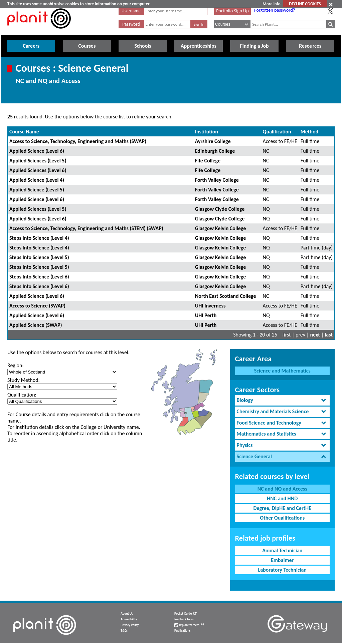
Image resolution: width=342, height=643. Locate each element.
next (315, 335)
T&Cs (124, 631)
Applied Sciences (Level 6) (37, 170)
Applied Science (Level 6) (36, 151)
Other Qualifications (282, 518)
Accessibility (129, 619)
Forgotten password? (274, 10)
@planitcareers (189, 625)
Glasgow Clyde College (219, 209)
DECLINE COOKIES (305, 3)
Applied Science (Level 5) (36, 189)
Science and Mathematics (282, 371)
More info (271, 3)
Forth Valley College (217, 180)
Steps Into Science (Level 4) (39, 238)
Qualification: (21, 395)
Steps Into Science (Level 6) (39, 276)
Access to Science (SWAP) (37, 305)
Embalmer (282, 560)
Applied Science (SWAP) (35, 325)
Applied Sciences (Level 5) (37, 160)
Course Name (24, 131)
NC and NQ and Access (282, 489)
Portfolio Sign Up (232, 11)
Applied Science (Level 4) (36, 180)
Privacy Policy (130, 625)
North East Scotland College (225, 296)
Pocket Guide (185, 614)
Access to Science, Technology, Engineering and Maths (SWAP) (77, 141)
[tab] (282, 400)
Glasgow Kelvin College (220, 228)
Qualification (277, 131)
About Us (127, 614)
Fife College (207, 160)
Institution (206, 131)
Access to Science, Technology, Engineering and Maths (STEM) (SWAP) (86, 228)
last (329, 335)
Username (131, 11)
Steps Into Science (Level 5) (39, 257)
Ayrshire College (213, 141)
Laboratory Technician (282, 570)
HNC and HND (282, 498)
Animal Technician (282, 550)
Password (131, 24)
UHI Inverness (210, 305)
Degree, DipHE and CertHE (282, 508)
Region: (15, 365)
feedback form (184, 619)
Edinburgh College (215, 151)
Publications (182, 631)
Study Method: (23, 380)
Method (309, 131)
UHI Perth (206, 315)
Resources (310, 46)
